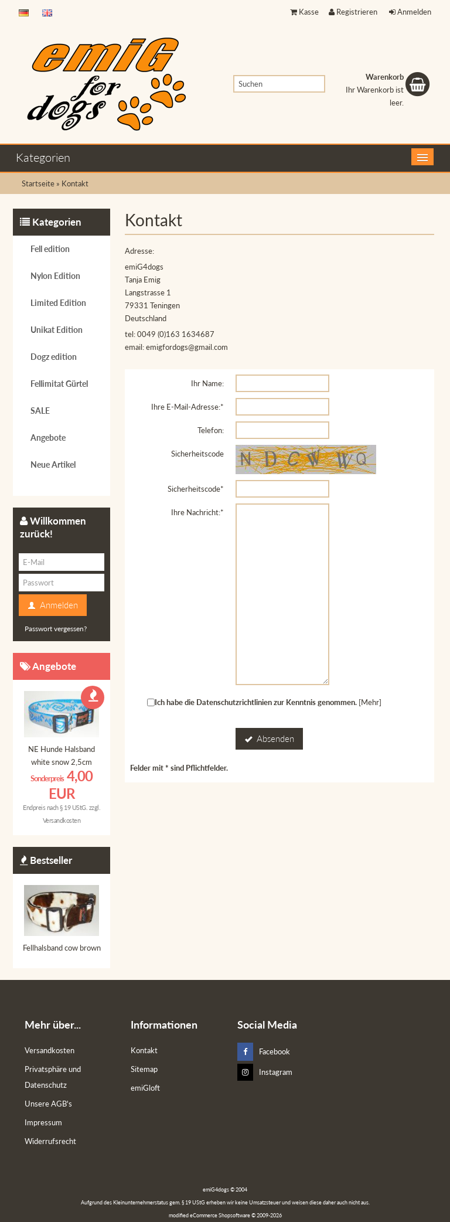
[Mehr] (370, 702)
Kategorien (43, 157)
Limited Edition (58, 303)
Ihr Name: (207, 383)
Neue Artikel (53, 464)
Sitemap (144, 1069)
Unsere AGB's (48, 1103)
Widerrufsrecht (50, 1141)
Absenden (269, 739)
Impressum (43, 1122)
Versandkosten (62, 820)
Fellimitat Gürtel (59, 384)
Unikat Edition (56, 330)
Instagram (264, 1072)
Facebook (263, 1052)
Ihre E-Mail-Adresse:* (187, 406)
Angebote (48, 437)
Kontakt (144, 1050)
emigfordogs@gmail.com (187, 347)
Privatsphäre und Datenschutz (53, 1077)
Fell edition (50, 249)
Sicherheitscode (197, 453)
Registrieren (353, 11)
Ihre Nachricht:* (197, 512)
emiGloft (145, 1087)
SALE (40, 411)
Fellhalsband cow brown (62, 947)
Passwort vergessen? (56, 628)
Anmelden (410, 11)
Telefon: (210, 430)
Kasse (304, 11)
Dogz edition (53, 357)
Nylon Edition (55, 276)
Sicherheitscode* (196, 488)
